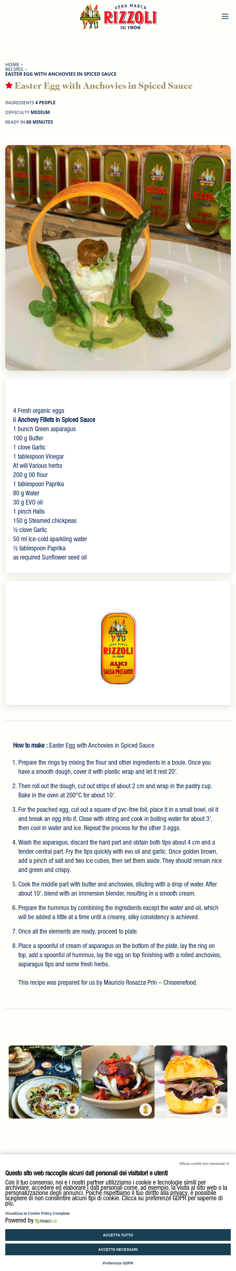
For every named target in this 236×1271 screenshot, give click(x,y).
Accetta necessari (118, 1249)
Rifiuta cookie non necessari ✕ (204, 1164)
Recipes (14, 69)
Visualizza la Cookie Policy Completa (37, 1213)
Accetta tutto (118, 1235)
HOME (12, 64)
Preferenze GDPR (118, 1263)
